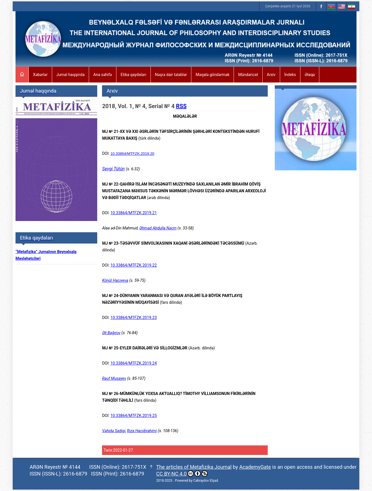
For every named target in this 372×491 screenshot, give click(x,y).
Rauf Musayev (114, 378)
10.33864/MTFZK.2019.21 (133, 213)
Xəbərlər (40, 74)
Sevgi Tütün (113, 168)
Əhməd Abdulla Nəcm (157, 228)
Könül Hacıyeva (115, 280)
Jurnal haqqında (70, 74)
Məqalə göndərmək (212, 74)
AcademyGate (255, 467)
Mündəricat (248, 74)
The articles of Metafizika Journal (193, 467)
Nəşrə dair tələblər (171, 74)
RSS (181, 106)
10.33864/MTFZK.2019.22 (133, 265)
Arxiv (271, 74)
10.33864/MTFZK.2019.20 (132, 153)
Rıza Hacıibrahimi (142, 430)
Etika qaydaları (133, 74)
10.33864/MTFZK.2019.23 (133, 317)
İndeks (290, 74)
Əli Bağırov (111, 333)
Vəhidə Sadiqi (113, 430)
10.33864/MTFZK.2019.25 (133, 415)
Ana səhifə (102, 74)
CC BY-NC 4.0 (182, 473)
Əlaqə (310, 74)
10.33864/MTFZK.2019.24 (133, 363)
